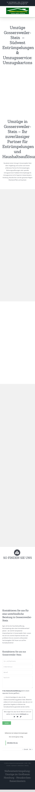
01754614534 (24, 2)
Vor (30, 749)
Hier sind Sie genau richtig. (16, 737)
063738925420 (13, 2)
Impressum (14, 765)
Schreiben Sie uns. (12, 743)
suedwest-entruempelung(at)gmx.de (17, 3)
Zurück (26, 749)
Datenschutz (21, 765)
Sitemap (27, 765)
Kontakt (8, 765)
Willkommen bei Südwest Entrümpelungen (16, 733)
